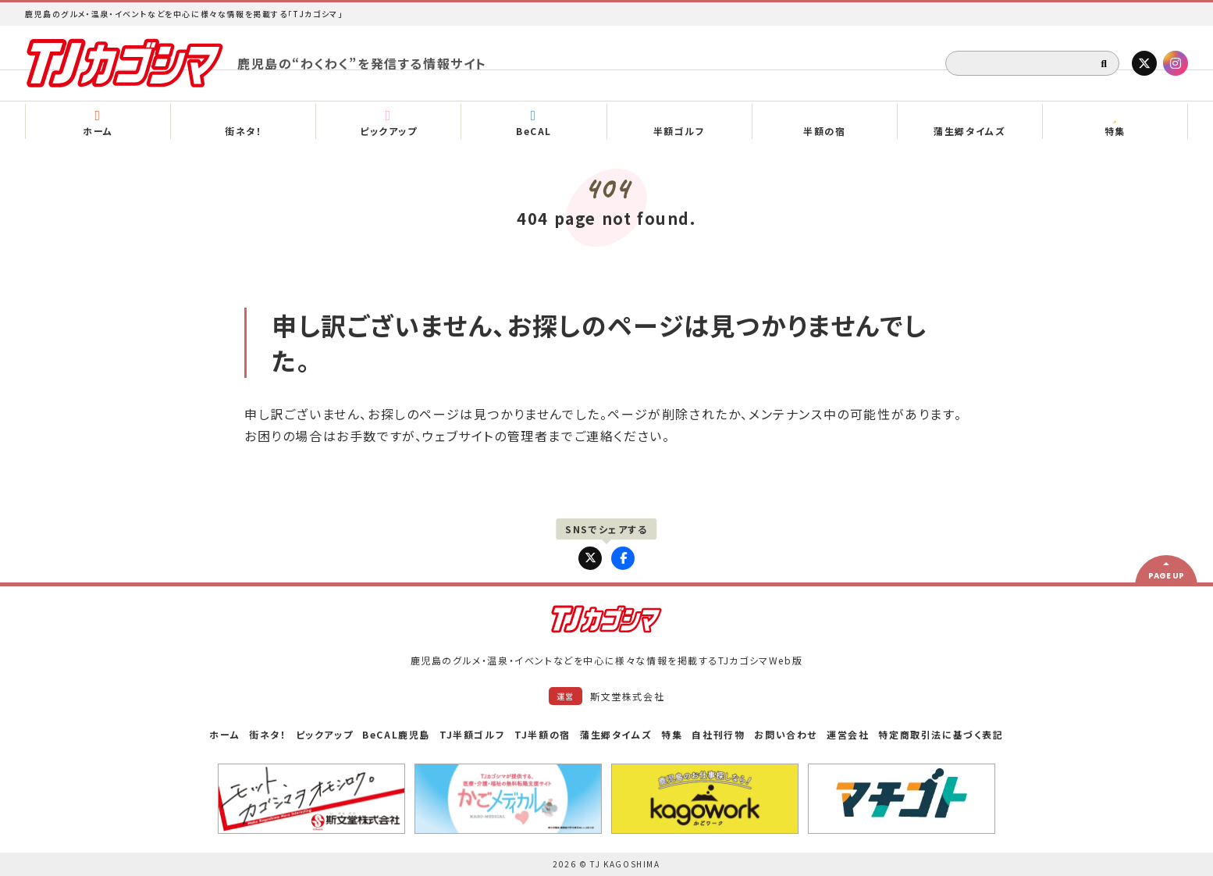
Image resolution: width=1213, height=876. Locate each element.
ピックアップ (325, 734)
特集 (671, 734)
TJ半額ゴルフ (472, 734)
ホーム (224, 734)
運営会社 (848, 734)
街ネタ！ (267, 734)
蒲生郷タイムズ (616, 734)
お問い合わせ (785, 734)
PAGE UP (1166, 576)
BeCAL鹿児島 (396, 734)
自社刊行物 (718, 734)
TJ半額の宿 (542, 734)
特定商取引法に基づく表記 (940, 734)
